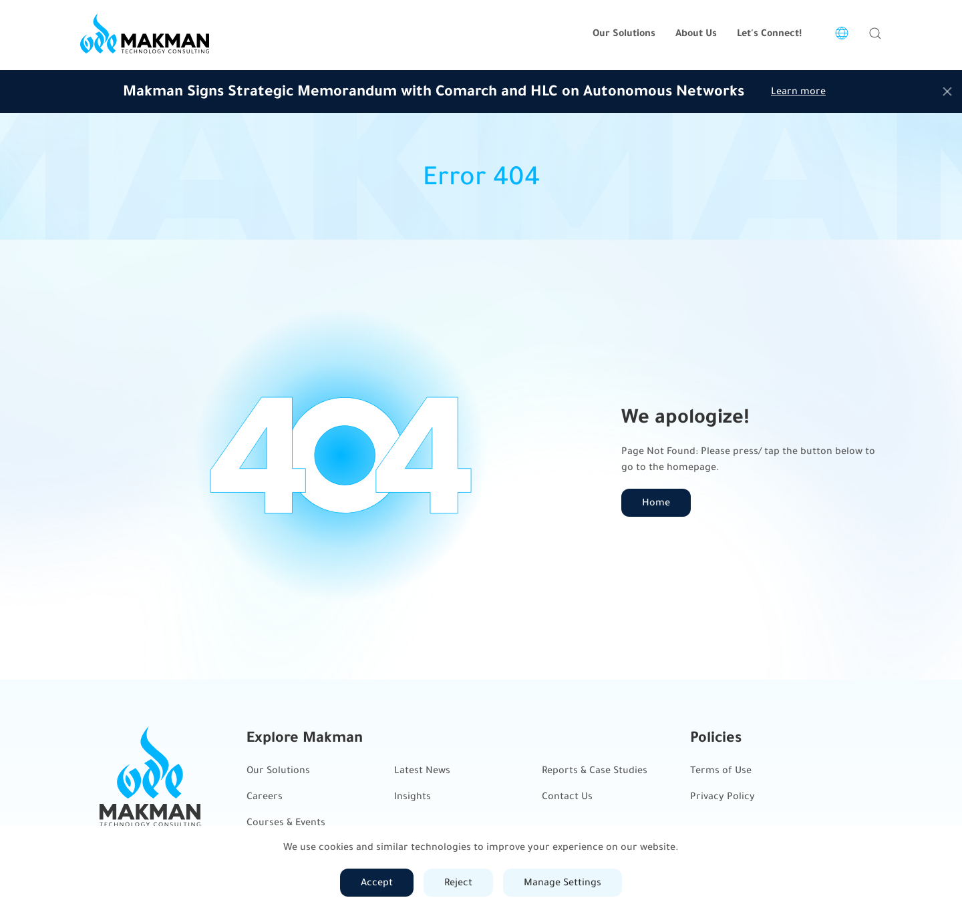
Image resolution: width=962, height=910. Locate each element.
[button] (875, 33)
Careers (265, 796)
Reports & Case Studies (594, 770)
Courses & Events (286, 822)
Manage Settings (562, 882)
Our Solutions (278, 770)
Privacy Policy (722, 796)
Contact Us (567, 796)
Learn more (798, 91)
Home (656, 502)
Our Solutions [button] (624, 33)
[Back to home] (144, 33)
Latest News (422, 770)
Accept (377, 882)
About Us (696, 33)
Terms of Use (721, 770)
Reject (458, 882)
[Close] (947, 91)
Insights (412, 796)
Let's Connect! (769, 33)
